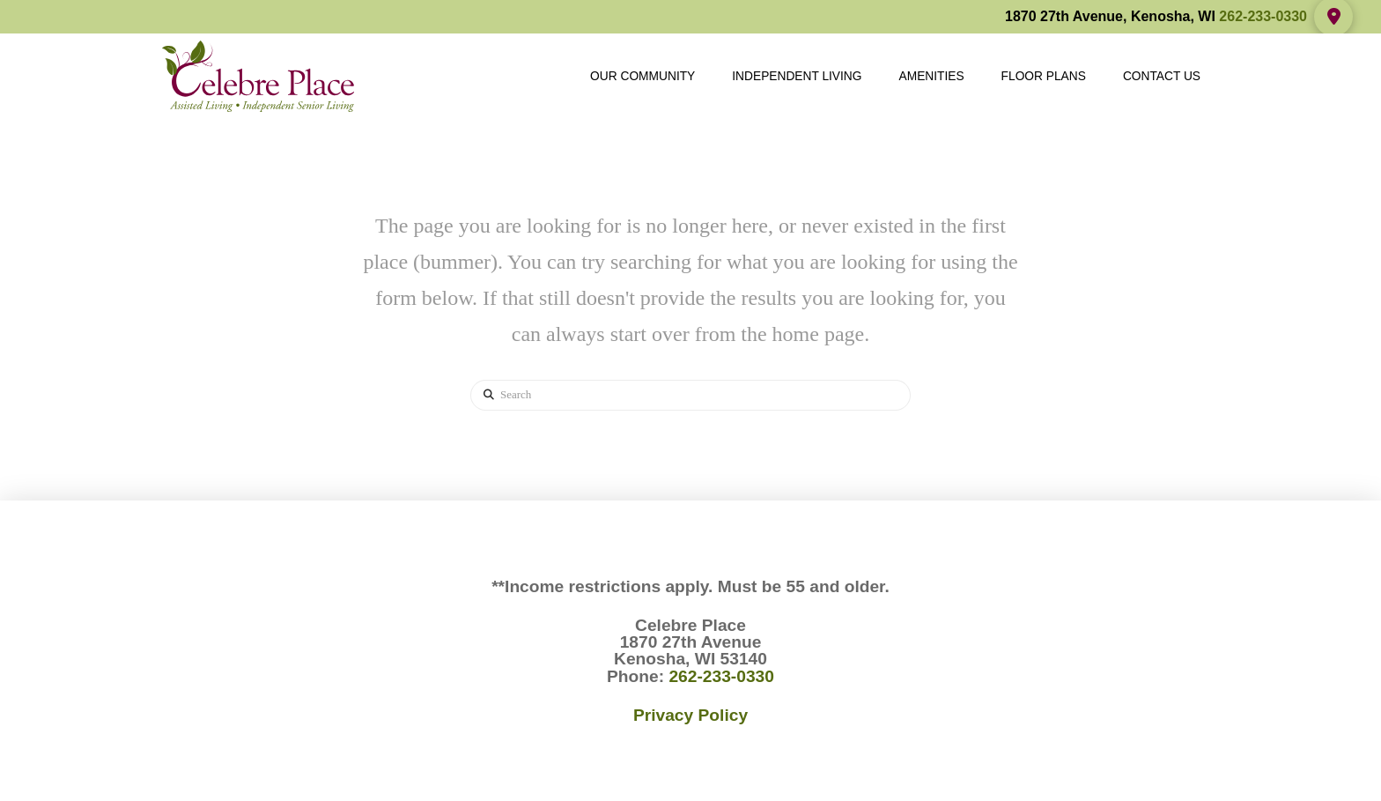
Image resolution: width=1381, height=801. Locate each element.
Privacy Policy (690, 715)
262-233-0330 (1263, 16)
